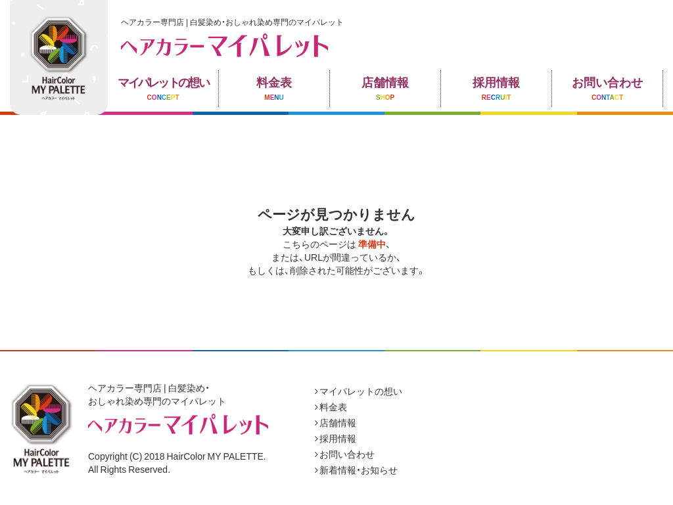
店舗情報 (335, 422)
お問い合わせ (345, 453)
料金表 (331, 406)
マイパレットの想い (358, 390)
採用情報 (335, 438)
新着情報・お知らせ (356, 469)
